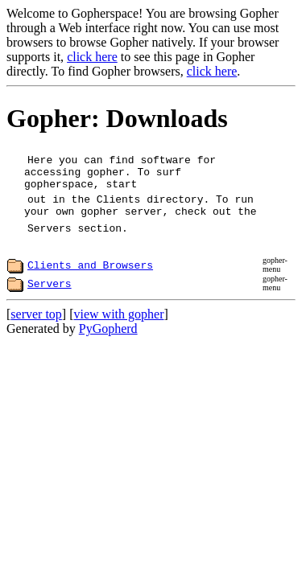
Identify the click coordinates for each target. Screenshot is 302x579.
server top (36, 321)
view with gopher (119, 321)
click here (92, 57)
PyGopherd (108, 336)
